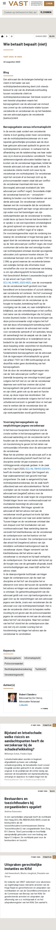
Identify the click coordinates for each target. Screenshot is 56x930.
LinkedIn (23, 705)
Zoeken (46, 12)
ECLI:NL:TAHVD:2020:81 (38, 468)
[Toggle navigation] (4, 3)
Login (49, 3)
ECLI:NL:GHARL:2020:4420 (17, 282)
